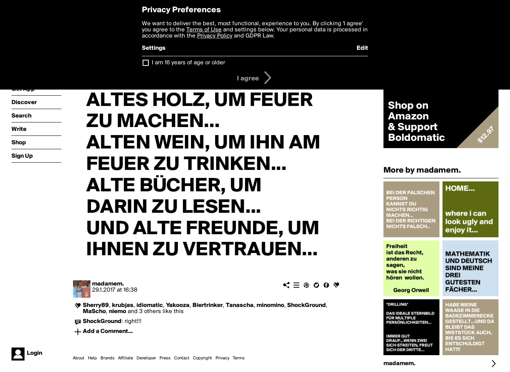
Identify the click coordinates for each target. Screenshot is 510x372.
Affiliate (125, 358)
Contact (181, 358)
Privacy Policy (214, 36)
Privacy (222, 358)
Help (92, 358)
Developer (146, 358)
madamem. (108, 284)
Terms (239, 358)
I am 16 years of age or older (188, 63)
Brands (107, 358)
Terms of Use (204, 30)
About (78, 358)
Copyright (202, 358)
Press (165, 358)
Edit (362, 48)
